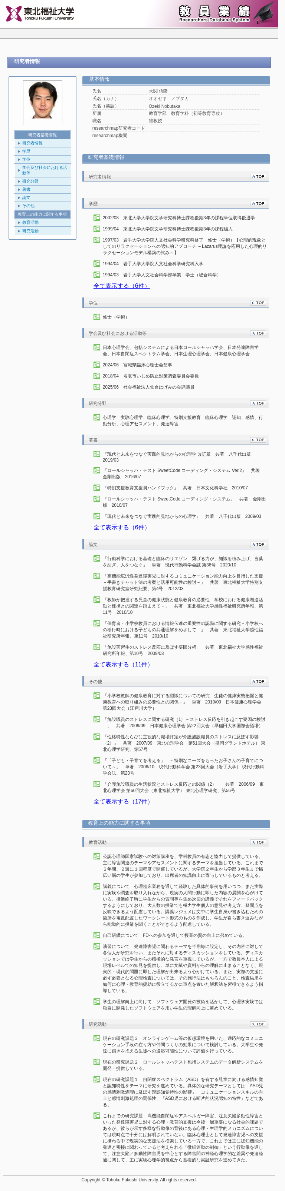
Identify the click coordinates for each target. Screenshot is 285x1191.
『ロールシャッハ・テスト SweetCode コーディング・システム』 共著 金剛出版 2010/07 (184, 502)
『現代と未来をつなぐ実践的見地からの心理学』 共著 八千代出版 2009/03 (182, 516)
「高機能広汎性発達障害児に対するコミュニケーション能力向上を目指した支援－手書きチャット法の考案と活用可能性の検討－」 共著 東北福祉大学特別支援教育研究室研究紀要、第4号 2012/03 (183, 582)
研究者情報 (32, 143)
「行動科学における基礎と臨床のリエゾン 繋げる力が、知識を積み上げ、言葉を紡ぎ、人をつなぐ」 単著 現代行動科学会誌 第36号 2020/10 (183, 562)
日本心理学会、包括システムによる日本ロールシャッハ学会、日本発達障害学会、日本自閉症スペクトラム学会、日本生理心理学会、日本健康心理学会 (181, 350)
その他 (28, 205)
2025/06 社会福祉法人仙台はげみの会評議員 (148, 387)
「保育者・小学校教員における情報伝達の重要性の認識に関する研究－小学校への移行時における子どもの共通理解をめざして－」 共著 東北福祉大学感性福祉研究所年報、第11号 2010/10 (183, 630)
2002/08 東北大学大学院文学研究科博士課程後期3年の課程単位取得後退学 (179, 217)
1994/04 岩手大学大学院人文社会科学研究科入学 (153, 263)
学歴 (26, 151)
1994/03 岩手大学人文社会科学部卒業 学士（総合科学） (162, 274)
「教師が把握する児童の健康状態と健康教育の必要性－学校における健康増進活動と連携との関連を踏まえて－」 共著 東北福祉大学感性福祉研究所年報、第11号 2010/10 (183, 606)
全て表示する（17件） (124, 801)
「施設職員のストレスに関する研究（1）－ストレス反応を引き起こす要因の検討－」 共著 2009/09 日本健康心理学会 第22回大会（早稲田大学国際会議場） (184, 722)
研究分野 (30, 181)
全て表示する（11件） (124, 664)
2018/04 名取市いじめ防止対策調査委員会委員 (151, 376)
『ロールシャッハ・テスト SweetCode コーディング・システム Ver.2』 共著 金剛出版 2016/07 (183, 473)
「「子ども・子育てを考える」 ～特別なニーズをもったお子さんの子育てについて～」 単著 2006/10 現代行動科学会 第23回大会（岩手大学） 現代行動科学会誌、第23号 (183, 767)
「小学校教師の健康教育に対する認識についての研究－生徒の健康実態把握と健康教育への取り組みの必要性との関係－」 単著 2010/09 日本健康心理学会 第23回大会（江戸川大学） (184, 702)
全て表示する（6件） (122, 286)
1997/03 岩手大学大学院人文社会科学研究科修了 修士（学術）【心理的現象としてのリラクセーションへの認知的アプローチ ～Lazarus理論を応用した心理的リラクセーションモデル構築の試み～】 (185, 246)
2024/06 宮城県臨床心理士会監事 (137, 364)
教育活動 (30, 222)
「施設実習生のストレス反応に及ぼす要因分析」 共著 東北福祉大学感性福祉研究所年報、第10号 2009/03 (183, 650)
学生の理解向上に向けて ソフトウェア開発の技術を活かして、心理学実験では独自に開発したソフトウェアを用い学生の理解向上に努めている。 (183, 1005)
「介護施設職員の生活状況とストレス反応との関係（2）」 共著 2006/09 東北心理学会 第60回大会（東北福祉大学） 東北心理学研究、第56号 (183, 787)
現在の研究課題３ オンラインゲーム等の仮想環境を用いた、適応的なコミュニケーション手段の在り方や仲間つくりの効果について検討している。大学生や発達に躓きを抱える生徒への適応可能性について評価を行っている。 (183, 1045)
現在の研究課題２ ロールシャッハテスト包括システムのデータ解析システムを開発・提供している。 (183, 1065)
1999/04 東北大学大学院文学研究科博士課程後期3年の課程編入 (168, 229)
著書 (26, 189)
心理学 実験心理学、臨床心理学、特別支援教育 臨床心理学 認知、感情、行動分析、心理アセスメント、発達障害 (183, 420)
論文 (26, 197)
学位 (26, 159)
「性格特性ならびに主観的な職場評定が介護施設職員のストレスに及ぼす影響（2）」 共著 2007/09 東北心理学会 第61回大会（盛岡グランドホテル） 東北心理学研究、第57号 (184, 743)
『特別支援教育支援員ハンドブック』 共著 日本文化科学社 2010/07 (175, 487)
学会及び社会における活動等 (44, 170)
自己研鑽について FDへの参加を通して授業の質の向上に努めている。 (175, 935)
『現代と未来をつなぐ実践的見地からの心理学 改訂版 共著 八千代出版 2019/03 (179, 457)
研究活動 (30, 231)
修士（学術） (116, 317)
